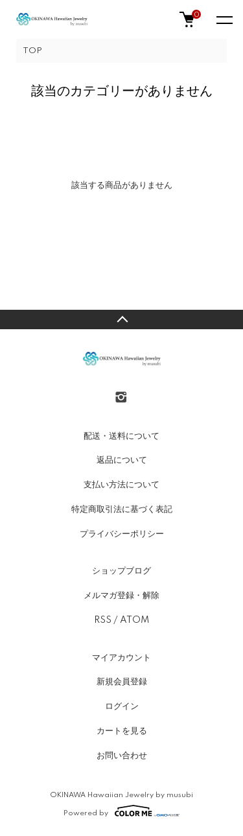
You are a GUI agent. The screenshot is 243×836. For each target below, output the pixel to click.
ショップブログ (121, 570)
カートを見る (122, 731)
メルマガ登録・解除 (121, 595)
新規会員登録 (122, 681)
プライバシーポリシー (122, 534)
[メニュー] (223, 19)
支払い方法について (121, 484)
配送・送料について (121, 436)
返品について (122, 460)
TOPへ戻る (121, 319)
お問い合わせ (122, 755)
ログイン (122, 706)
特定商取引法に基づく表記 (121, 509)
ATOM (134, 620)
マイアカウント (121, 657)
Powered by (121, 811)
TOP (32, 51)
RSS (102, 620)
